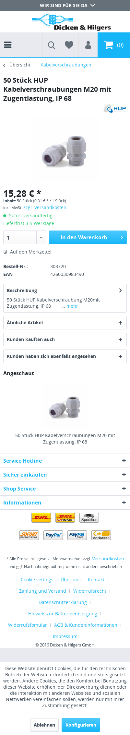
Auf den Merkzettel (27, 252)
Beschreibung (22, 290)
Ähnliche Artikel (25, 322)
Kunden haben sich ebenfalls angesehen (51, 356)
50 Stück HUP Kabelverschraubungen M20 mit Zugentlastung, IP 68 (65, 438)
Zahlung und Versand (42, 591)
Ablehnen (44, 725)
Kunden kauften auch (31, 339)
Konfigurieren (80, 725)
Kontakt (96, 579)
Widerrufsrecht (89, 591)
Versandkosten (108, 558)
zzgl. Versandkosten (44, 207)
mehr (71, 306)
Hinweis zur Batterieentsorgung (62, 614)
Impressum (65, 636)
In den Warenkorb (92, 236)
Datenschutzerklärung (63, 602)
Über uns (71, 579)
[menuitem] (9, 38)
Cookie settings (37, 579)
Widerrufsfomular (27, 625)
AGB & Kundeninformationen (85, 625)
